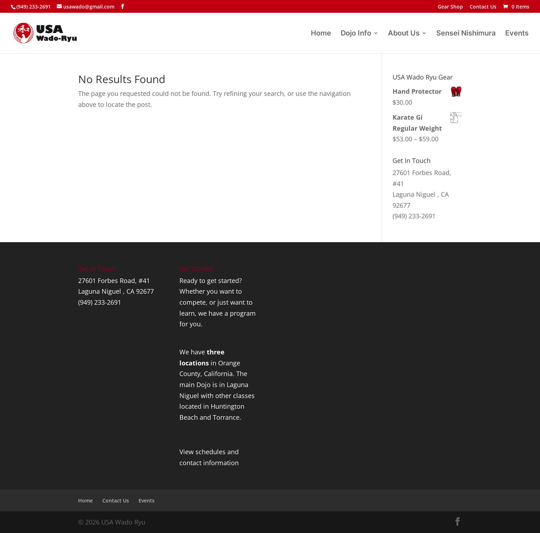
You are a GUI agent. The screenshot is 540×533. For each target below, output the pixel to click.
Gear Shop (450, 7)
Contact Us (483, 7)
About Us (404, 34)
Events (517, 34)
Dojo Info (356, 34)
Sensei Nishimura (466, 34)
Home (321, 34)
